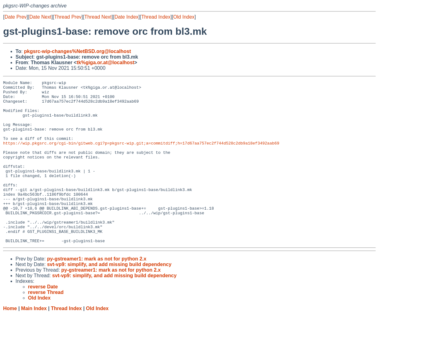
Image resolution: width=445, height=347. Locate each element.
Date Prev (15, 17)
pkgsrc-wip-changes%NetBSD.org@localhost (77, 51)
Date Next (40, 17)
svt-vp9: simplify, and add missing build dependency (109, 297)
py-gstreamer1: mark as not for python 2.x (96, 291)
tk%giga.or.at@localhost (105, 62)
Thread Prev (68, 17)
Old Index (183, 17)
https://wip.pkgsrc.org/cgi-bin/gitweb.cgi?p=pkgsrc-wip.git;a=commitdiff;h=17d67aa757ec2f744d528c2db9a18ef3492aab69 (141, 156)
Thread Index (155, 17)
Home (10, 341)
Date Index (126, 17)
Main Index (34, 341)
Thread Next (97, 17)
